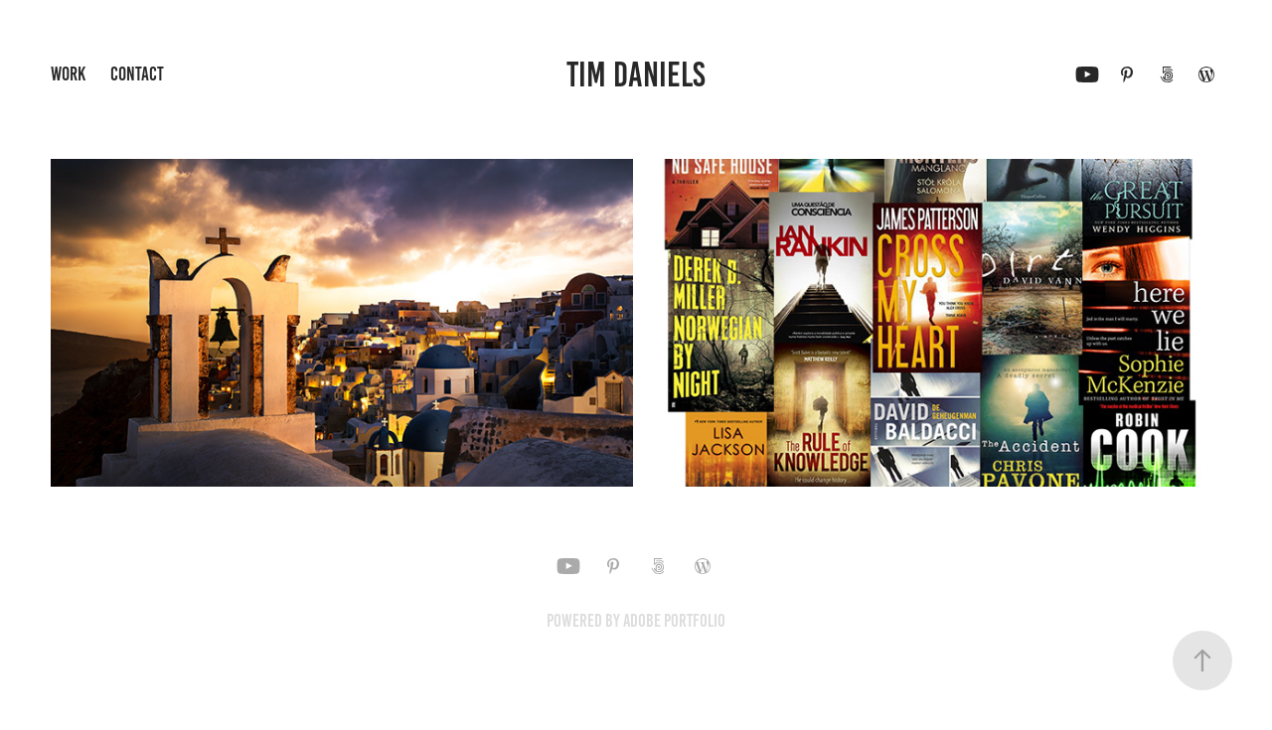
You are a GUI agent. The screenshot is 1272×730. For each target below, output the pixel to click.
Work (68, 74)
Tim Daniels (636, 74)
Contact (137, 74)
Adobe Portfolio (674, 621)
